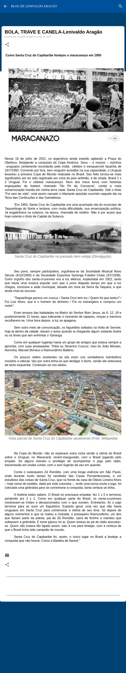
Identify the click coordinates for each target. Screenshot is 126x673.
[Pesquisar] (120, 6)
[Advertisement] (62, 634)
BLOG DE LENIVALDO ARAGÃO (34, 6)
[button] (7, 44)
